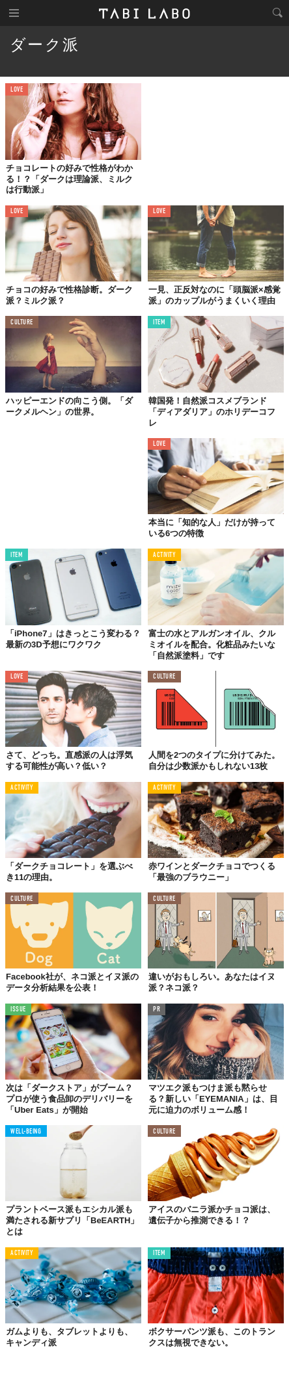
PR (156, 1009)
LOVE (16, 90)
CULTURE (21, 322)
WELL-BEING (26, 1132)
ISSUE (18, 1009)
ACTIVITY (164, 555)
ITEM (159, 322)
